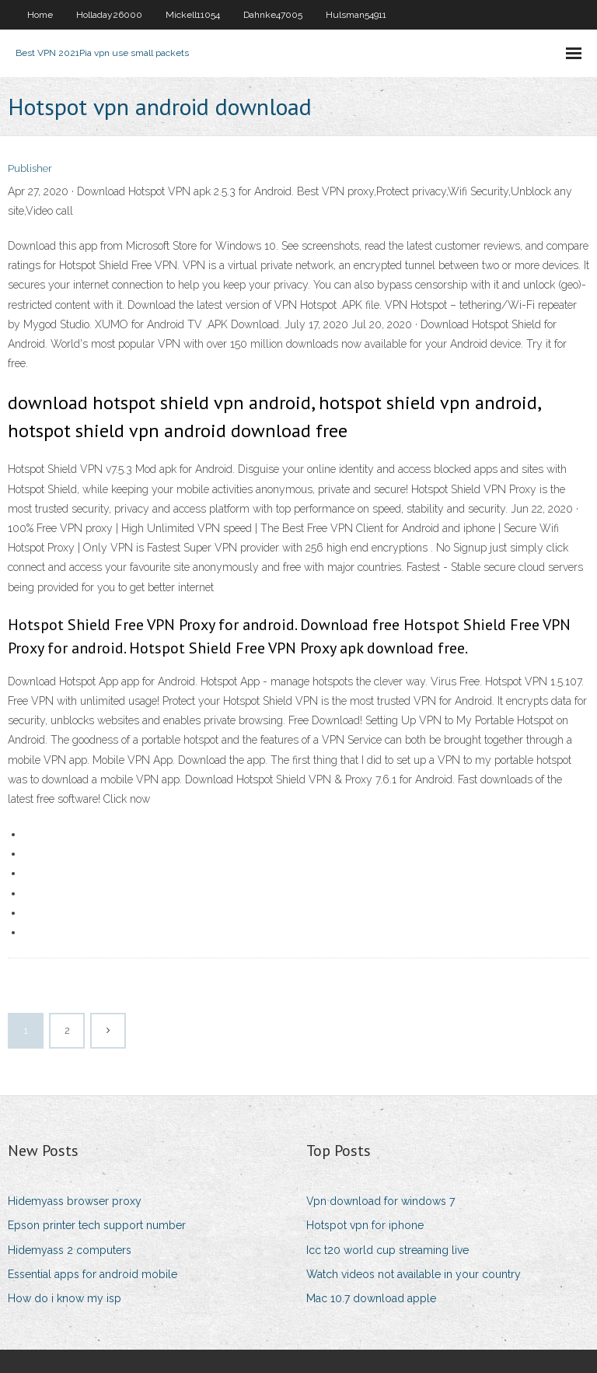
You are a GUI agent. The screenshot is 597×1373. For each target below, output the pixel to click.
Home (40, 14)
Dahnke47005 (272, 14)
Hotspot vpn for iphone (365, 1225)
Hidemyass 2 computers (69, 1250)
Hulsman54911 (356, 14)
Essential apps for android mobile (92, 1274)
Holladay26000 (109, 14)
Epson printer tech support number (97, 1225)
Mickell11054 (193, 14)
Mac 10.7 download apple (371, 1298)
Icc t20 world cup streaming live (387, 1250)
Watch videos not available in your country (413, 1274)
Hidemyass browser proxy (74, 1201)
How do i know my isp (64, 1298)
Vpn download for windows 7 (380, 1201)
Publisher (30, 168)
